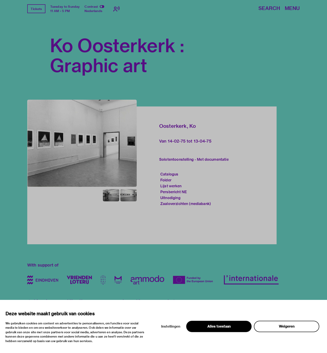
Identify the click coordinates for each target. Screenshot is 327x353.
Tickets (36, 9)
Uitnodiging (170, 197)
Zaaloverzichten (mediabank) (185, 203)
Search (269, 8)
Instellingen (170, 326)
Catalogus (169, 174)
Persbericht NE (173, 192)
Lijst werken (170, 186)
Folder (165, 180)
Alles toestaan (219, 326)
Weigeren (287, 326)
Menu (292, 8)
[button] (82, 143)
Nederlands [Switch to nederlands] (93, 11)
